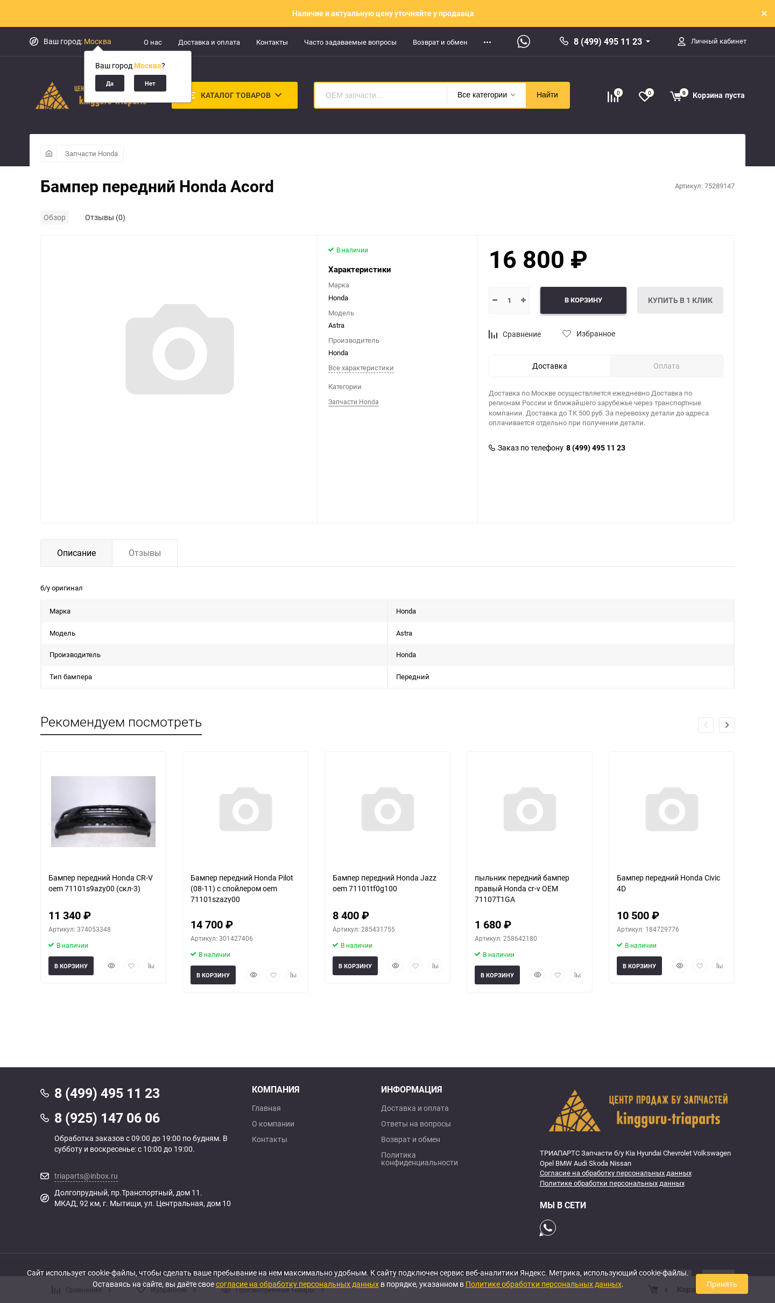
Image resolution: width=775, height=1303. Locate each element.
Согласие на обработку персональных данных (616, 1173)
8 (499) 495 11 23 (608, 41)
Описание (76, 553)
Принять (722, 1284)
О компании (273, 1124)
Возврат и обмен (440, 42)
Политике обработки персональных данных (612, 1183)
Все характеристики (361, 367)
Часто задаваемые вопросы (350, 42)
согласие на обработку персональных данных (297, 1284)
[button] (727, 725)
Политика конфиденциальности (419, 1158)
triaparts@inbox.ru (86, 1176)
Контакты (272, 42)
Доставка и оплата (209, 42)
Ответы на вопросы (416, 1124)
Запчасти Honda (91, 153)
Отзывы (145, 553)
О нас (153, 42)
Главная (266, 1108)
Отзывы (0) (105, 217)
